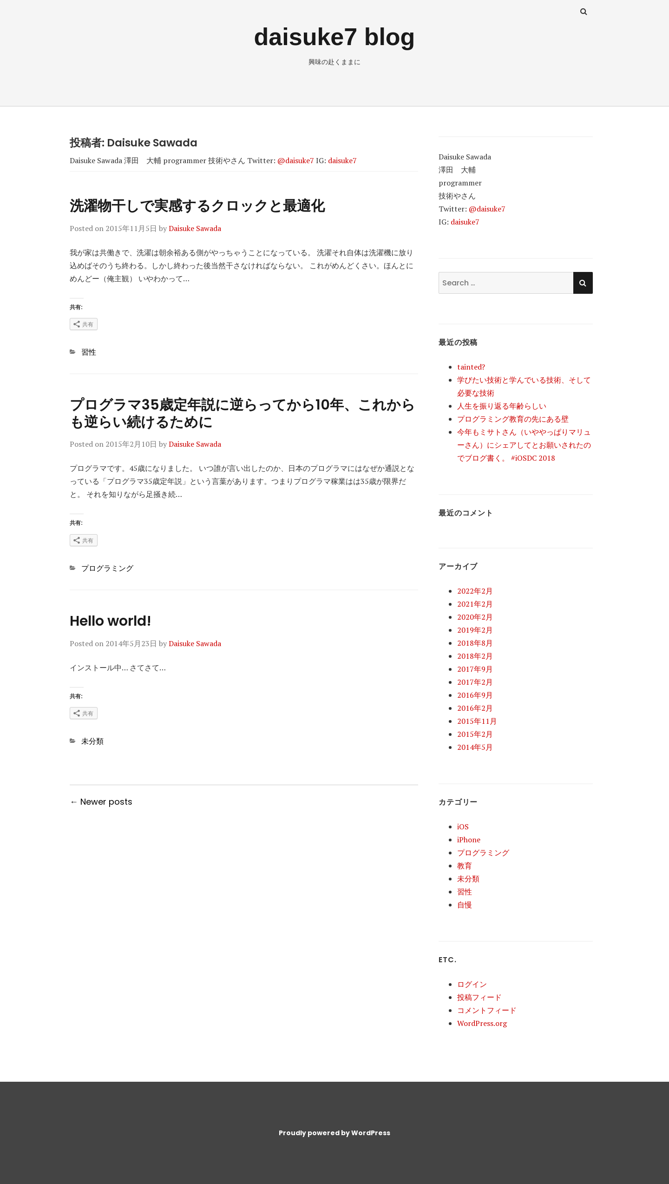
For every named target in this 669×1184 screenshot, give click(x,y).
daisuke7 (342, 160)
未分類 (92, 741)
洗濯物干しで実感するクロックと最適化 (197, 206)
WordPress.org (482, 1023)
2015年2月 (475, 734)
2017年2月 (475, 682)
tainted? (471, 367)
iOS (463, 826)
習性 (88, 352)
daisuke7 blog (334, 36)
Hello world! (110, 621)
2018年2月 (475, 656)
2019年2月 (475, 630)
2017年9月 (475, 669)
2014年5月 (475, 747)
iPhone (468, 839)
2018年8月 (475, 643)
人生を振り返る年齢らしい (501, 406)
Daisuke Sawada (195, 228)
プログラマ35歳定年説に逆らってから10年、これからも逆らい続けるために (242, 413)
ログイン (472, 984)
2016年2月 (475, 708)
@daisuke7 (295, 160)
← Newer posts (101, 801)
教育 (464, 865)
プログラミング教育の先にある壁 (513, 419)
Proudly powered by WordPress (334, 1133)
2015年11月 (477, 721)
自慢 (464, 905)
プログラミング (107, 568)
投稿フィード (479, 997)
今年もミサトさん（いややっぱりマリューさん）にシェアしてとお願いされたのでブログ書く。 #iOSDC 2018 (524, 445)
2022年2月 (475, 591)
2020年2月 (475, 617)
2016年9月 (475, 695)
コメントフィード (487, 1010)
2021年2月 (475, 604)
